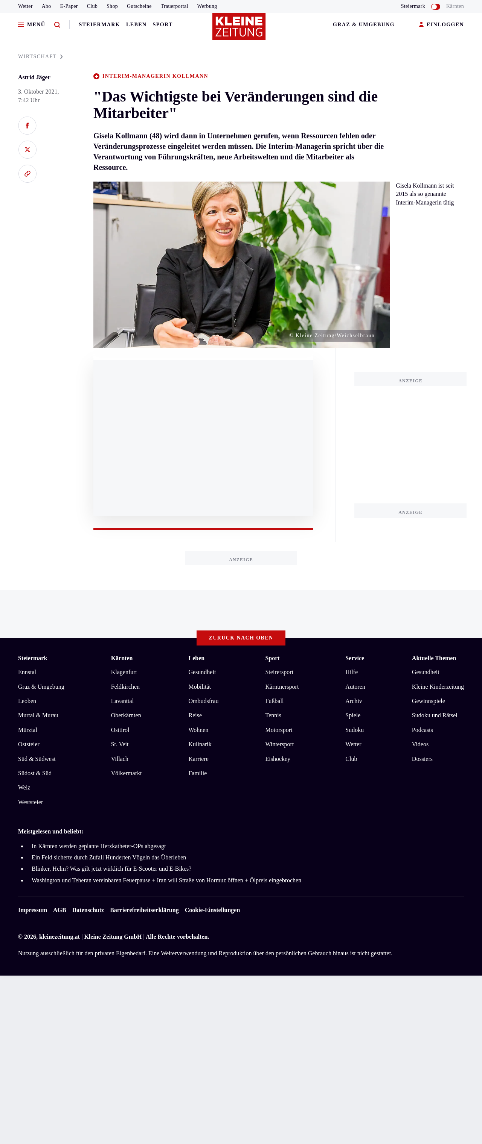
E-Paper (69, 6)
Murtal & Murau (38, 715)
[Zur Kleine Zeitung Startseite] (239, 29)
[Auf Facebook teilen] (27, 126)
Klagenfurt (124, 672)
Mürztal (27, 730)
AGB (59, 910)
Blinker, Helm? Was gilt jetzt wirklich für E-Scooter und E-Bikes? (111, 868)
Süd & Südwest (37, 759)
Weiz (24, 787)
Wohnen (198, 730)
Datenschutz (88, 910)
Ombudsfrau (203, 701)
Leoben (27, 701)
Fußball (274, 701)
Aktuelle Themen (434, 658)
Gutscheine (139, 6)
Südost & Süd (35, 773)
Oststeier (29, 744)
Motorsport (278, 730)
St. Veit (120, 744)
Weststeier (30, 802)
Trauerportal (174, 6)
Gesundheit (202, 672)
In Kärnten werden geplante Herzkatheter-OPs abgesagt (99, 846)
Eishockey (277, 759)
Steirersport (279, 672)
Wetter (25, 6)
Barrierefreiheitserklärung (144, 910)
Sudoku (354, 730)
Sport (163, 24)
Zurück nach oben (241, 638)
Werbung (207, 6)
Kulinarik (199, 744)
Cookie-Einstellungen (212, 910)
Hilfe (351, 672)
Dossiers (422, 759)
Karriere (198, 759)
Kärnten (455, 6)
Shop (112, 6)
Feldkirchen (125, 686)
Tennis (273, 715)
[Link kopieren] (27, 174)
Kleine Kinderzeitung (438, 686)
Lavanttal (122, 701)
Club (92, 6)
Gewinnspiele (428, 701)
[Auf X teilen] (27, 150)
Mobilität (199, 686)
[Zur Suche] (57, 25)
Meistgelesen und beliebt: (50, 831)
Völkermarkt (126, 773)
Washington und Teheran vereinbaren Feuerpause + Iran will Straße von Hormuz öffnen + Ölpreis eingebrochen (166, 880)
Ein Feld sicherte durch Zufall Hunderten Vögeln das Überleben (109, 857)
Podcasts (422, 730)
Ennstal (27, 672)
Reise (195, 715)
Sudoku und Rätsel (435, 715)
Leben (136, 24)
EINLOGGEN (441, 25)
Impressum (32, 910)
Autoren (355, 686)
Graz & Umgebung (364, 24)
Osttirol (120, 730)
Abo (46, 6)
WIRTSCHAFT (40, 56)
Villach (119, 759)
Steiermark (99, 24)
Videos (420, 744)
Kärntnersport (282, 686)
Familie (197, 773)
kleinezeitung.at (59, 936)
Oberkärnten (126, 715)
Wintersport (279, 744)
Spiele (352, 715)
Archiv (353, 701)
